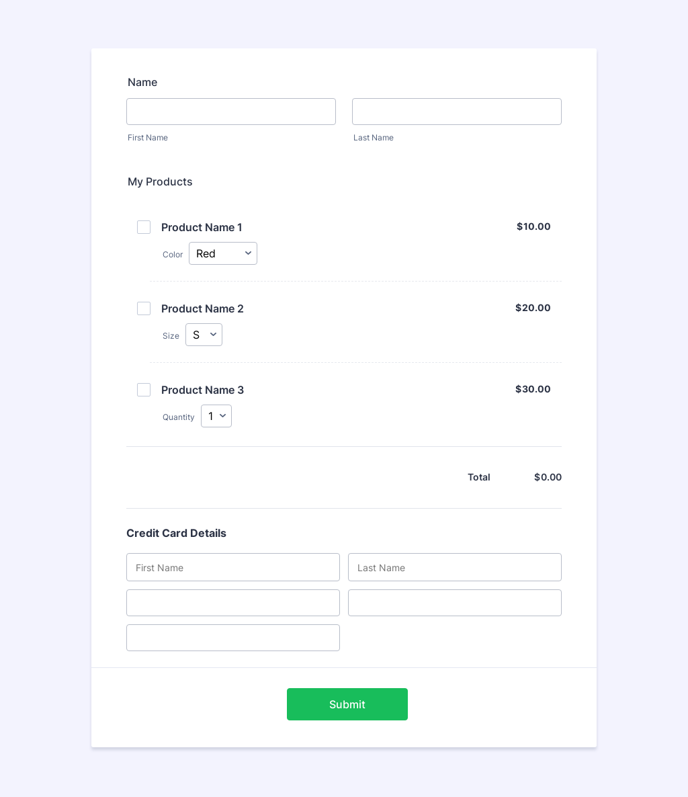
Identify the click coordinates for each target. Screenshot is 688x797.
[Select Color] (223, 254)
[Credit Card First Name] (233, 568)
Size (171, 336)
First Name (148, 137)
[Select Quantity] (216, 417)
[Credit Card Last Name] (455, 568)
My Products (160, 181)
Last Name (373, 137)
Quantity (179, 418)
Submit (347, 705)
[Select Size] (203, 335)
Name (142, 82)
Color (173, 254)
